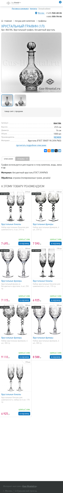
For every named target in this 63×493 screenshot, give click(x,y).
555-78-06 (54, 16)
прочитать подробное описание (31, 145)
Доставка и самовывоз (20, 9)
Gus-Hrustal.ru (29, 486)
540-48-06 (54, 13)
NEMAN (57, 137)
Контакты (33, 9)
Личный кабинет (44, 9)
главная (8, 20)
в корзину (24, 243)
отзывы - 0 (22, 158)
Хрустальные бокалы (11, 224)
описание (8, 158)
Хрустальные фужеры (43, 224)
